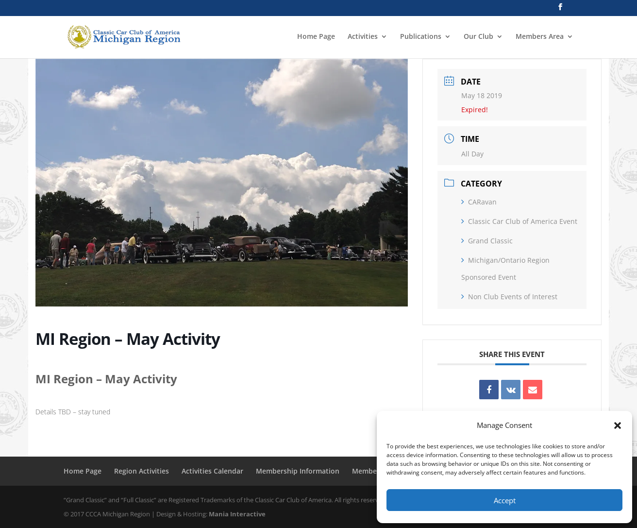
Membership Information (297, 471)
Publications (420, 37)
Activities (363, 37)
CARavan (479, 201)
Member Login (376, 471)
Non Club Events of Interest (509, 296)
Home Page (316, 37)
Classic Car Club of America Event (519, 221)
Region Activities (141, 471)
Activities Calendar (212, 471)
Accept (505, 500)
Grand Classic (487, 240)
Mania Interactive (237, 514)
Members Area (540, 37)
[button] (617, 425)
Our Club (478, 37)
